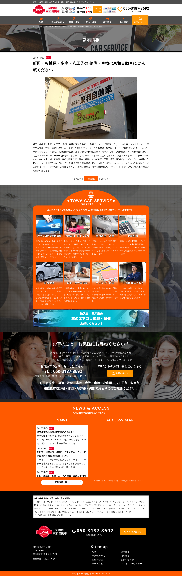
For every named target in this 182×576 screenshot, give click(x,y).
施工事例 (107, 22)
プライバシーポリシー (131, 563)
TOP (41, 22)
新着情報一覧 (61, 482)
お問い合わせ (127, 559)
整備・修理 (74, 22)
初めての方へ (57, 22)
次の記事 (104, 178)
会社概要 (124, 22)
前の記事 (77, 178)
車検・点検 (91, 22)
